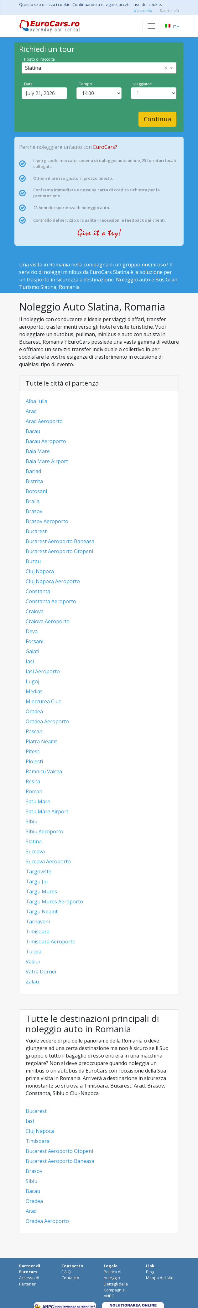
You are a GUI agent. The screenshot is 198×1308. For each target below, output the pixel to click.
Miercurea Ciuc (43, 701)
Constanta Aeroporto (51, 601)
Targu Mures (41, 891)
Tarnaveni (38, 921)
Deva (32, 631)
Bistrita (34, 481)
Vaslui (33, 961)
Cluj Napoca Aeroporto (53, 581)
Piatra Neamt (41, 741)
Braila (32, 501)
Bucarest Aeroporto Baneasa (60, 541)
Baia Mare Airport (47, 461)
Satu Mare (38, 801)
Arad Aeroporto (44, 421)
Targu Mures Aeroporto (54, 901)
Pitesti (33, 751)
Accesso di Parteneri (29, 1280)
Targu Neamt (42, 911)
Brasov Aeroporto (47, 521)
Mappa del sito (160, 1277)
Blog (150, 1272)
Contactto (70, 1277)
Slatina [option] (33, 67)
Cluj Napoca (40, 571)
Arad (31, 411)
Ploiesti (34, 761)
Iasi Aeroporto (43, 671)
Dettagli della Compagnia (116, 1287)
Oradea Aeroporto (47, 721)
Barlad (33, 471)
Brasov (34, 511)
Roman (34, 791)
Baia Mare (38, 451)
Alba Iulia (36, 401)
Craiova (35, 611)
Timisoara (38, 931)
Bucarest (36, 531)
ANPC (109, 1296)
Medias (34, 691)
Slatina (34, 841)
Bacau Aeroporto (46, 441)
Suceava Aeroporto (48, 861)
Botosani (36, 491)
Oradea (34, 711)
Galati (32, 651)
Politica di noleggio (112, 1274)
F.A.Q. (66, 1272)
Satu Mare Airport (47, 811)
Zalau (32, 981)
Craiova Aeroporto (48, 621)
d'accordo (143, 10)
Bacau (33, 431)
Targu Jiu (37, 881)
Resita (33, 781)
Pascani (35, 731)
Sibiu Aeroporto (44, 831)
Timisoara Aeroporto (51, 941)
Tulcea (33, 951)
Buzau (33, 561)
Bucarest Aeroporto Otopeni (59, 551)
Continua (157, 119)
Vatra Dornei (41, 971)
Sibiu (31, 821)
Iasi (30, 661)
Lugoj (32, 681)
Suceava (35, 851)
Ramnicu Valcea (44, 771)
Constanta (38, 591)
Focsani (34, 641)
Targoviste (38, 871)
